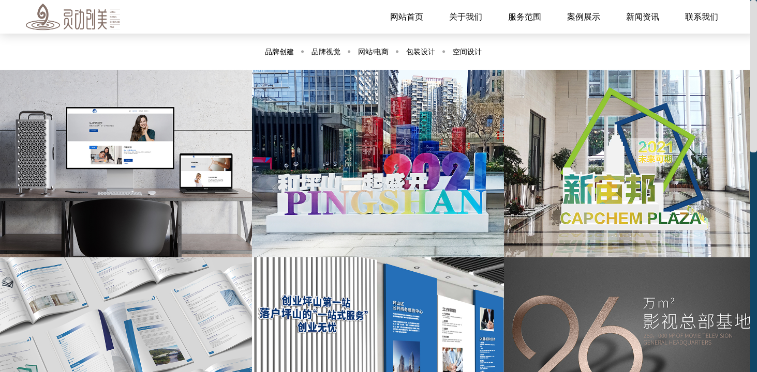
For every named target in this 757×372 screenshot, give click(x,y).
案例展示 (583, 16)
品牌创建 (279, 52)
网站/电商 (373, 52)
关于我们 (465, 16)
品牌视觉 (325, 52)
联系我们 (701, 16)
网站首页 (406, 16)
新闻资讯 (642, 16)
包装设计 (420, 52)
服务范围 (524, 16)
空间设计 (467, 52)
